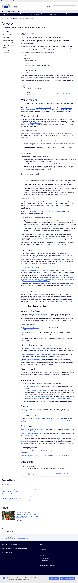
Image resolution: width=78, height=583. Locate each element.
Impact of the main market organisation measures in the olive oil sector (17, 500)
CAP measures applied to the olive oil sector (11, 498)
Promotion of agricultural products (47, 565)
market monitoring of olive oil (43, 107)
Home (3, 14)
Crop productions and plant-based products (20, 18)
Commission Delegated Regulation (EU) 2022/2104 (37, 257)
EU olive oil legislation (35, 122)
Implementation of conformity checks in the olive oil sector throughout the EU (19, 496)
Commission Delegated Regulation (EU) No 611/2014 (34, 450)
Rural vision (42, 568)
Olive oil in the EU (7, 34)
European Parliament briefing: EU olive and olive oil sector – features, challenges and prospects (23, 489)
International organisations (9, 42)
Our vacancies (43, 549)
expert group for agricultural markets (32, 359)
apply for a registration (40, 418)
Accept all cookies (54, 578)
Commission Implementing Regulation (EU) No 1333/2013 (35, 429)
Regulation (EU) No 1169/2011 (64, 301)
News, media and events (70, 14)
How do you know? (25, 0)
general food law (41, 296)
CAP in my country (43, 14)
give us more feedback (23, 538)
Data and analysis (60, 14)
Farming (36, 14)
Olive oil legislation (7, 50)
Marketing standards (8, 40)
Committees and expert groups (9, 46)
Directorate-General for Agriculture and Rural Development (53, 547)
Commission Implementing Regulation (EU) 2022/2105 (48, 274)
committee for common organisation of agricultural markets (38, 348)
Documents (6, 52)
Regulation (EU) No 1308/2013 (31, 386)
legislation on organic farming (30, 409)
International (53, 14)
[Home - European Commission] (12, 6)
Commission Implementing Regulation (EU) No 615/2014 (35, 455)
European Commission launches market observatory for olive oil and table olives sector (27, 516)
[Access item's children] (18, 14)
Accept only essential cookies (67, 578)
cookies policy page (25, 577)
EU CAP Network (44, 560)
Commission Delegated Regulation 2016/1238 (32, 433)
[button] (58, 93)
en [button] (48, 7)
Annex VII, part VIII (67, 255)
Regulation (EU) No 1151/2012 (56, 418)
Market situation (7, 37)
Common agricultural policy (11, 14)
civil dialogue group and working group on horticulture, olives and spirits (41, 354)
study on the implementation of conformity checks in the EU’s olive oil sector (41, 211)
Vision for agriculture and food (24, 14)
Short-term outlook (6, 484)
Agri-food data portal (44, 558)
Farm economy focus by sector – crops (10, 491)
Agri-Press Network (44, 563)
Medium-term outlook (6, 486)
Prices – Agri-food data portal (8, 493)
